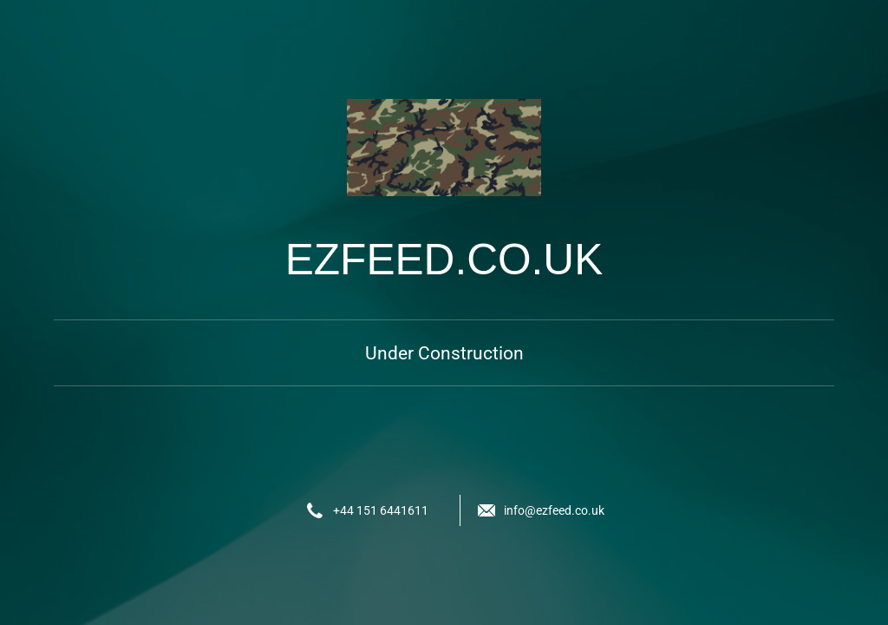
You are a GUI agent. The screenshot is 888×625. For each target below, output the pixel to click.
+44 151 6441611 (380, 510)
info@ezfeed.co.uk (554, 510)
